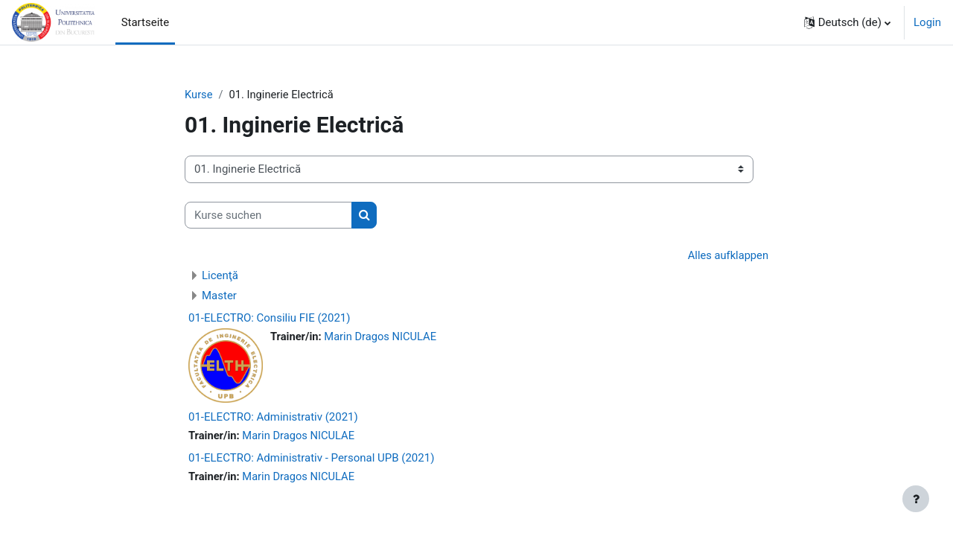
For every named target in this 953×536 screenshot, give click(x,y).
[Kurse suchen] (268, 215)
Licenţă (220, 276)
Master (219, 296)
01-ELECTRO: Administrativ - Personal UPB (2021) (311, 459)
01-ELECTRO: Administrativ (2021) (273, 417)
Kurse (199, 94)
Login (927, 22)
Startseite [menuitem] (145, 22)
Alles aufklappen (727, 256)
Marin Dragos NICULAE (382, 337)
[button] (847, 22)
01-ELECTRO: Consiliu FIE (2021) (269, 318)
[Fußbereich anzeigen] (915, 498)
